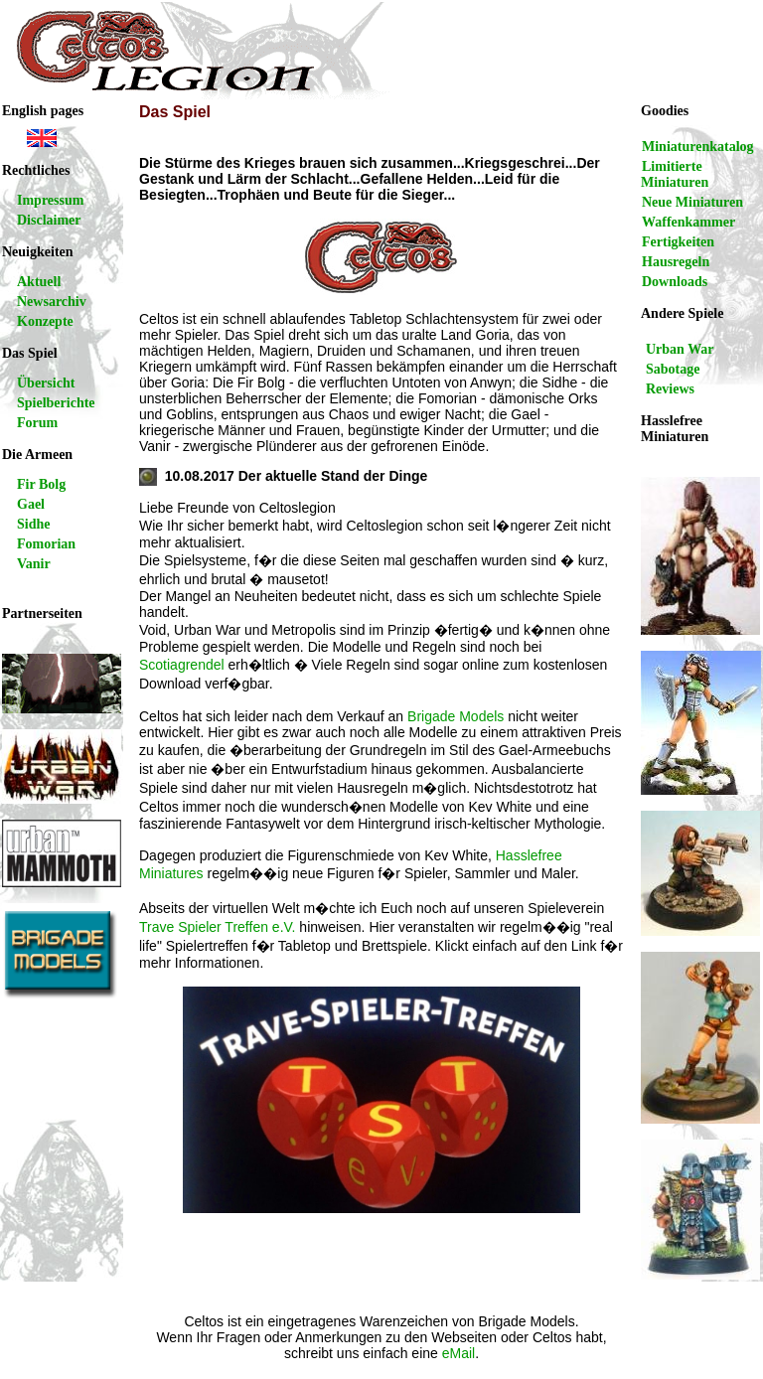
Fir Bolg (41, 484)
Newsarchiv (51, 301)
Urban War (680, 349)
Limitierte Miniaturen (674, 174)
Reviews (670, 389)
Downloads (674, 281)
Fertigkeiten (678, 241)
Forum (37, 422)
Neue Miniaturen (692, 202)
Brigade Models (455, 716)
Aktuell (39, 281)
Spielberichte (56, 402)
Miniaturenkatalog (698, 146)
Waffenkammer (688, 222)
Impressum (50, 200)
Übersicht (46, 383)
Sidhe (33, 524)
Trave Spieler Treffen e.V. (217, 927)
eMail (458, 1353)
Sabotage (672, 369)
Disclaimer (49, 220)
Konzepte (45, 321)
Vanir (34, 563)
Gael (31, 504)
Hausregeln (675, 261)
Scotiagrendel (182, 665)
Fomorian (46, 543)
